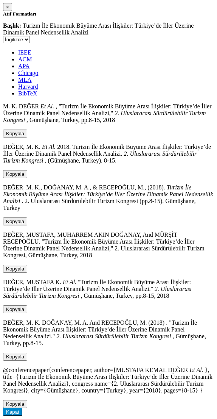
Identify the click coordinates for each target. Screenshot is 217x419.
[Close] (7, 7)
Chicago (28, 73)
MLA (25, 80)
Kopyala (15, 133)
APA (24, 66)
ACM (25, 59)
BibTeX (27, 93)
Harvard (28, 86)
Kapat (12, 412)
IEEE (24, 52)
